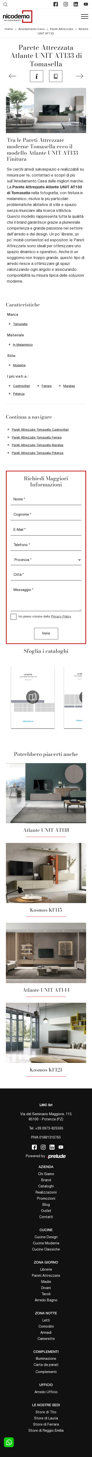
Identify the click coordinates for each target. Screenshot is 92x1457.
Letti (46, 1320)
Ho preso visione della (44, 616)
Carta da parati (46, 1365)
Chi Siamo (46, 1174)
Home (9, 29)
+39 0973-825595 (49, 1128)
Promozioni (46, 1198)
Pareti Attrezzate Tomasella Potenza (37, 453)
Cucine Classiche (46, 1249)
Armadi (46, 1332)
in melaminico (23, 344)
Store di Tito (46, 1412)
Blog (46, 1205)
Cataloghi (46, 1186)
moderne (19, 365)
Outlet (46, 1211)
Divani (46, 1288)
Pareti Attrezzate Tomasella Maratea (37, 445)
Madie (46, 1282)
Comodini (46, 1326)
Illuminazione (46, 1359)
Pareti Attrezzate (61, 29)
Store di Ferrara (46, 1424)
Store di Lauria (46, 1418)
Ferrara (47, 386)
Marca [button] (12, 314)
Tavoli (46, 1294)
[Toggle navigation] (84, 16)
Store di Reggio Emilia (46, 1430)
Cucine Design (46, 1237)
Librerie (46, 1269)
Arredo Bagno (46, 1300)
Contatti (46, 1217)
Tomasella (20, 324)
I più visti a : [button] (17, 376)
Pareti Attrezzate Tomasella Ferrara (37, 437)
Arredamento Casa (31, 29)
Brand (46, 1180)
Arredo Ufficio (46, 1392)
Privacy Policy (61, 616)
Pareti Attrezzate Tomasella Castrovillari (40, 429)
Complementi (46, 1372)
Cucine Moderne (46, 1243)
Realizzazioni (46, 1192)
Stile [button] (11, 356)
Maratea (69, 386)
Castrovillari (21, 386)
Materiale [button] (15, 335)
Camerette (46, 1339)
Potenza (19, 394)
